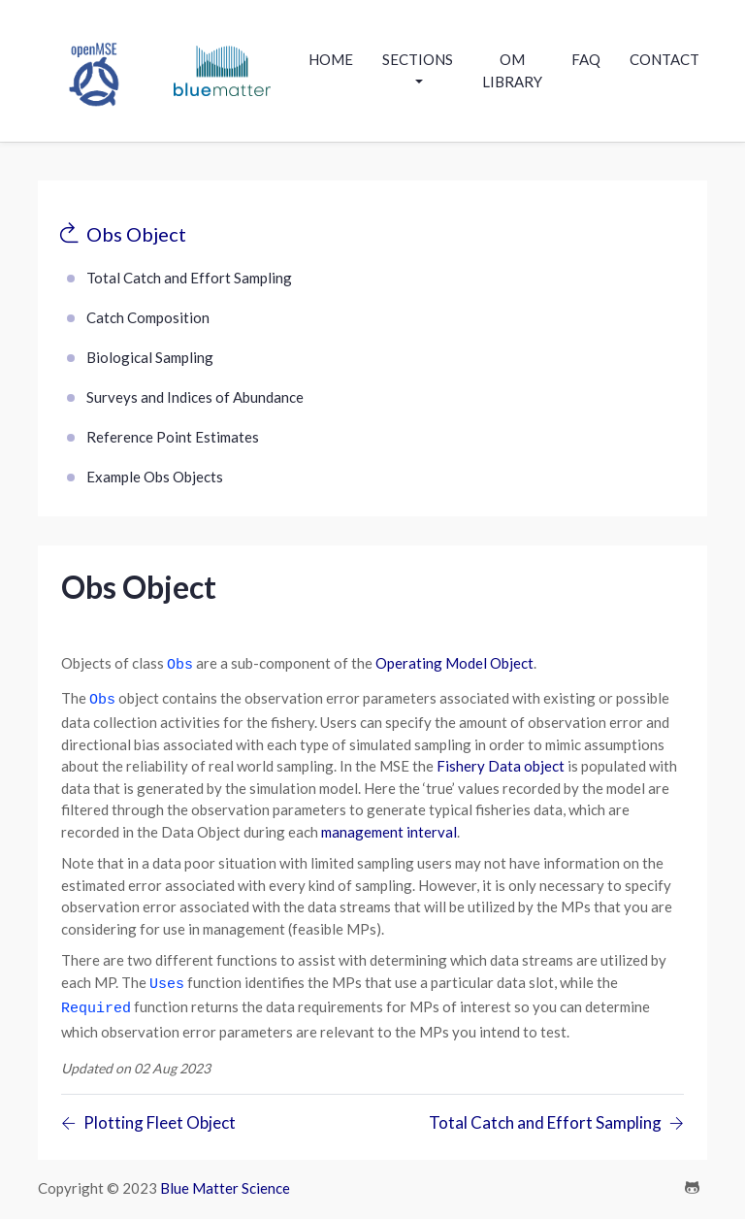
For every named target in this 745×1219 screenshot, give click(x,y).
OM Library (512, 70)
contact (664, 59)
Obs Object (136, 234)
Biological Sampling (149, 357)
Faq (585, 59)
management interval (389, 826)
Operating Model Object (454, 663)
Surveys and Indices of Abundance (195, 397)
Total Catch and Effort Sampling (189, 277)
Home (330, 59)
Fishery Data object (501, 760)
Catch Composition (148, 317)
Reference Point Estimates (172, 436)
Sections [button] (417, 59)
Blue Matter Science (225, 1176)
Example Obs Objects (154, 476)
